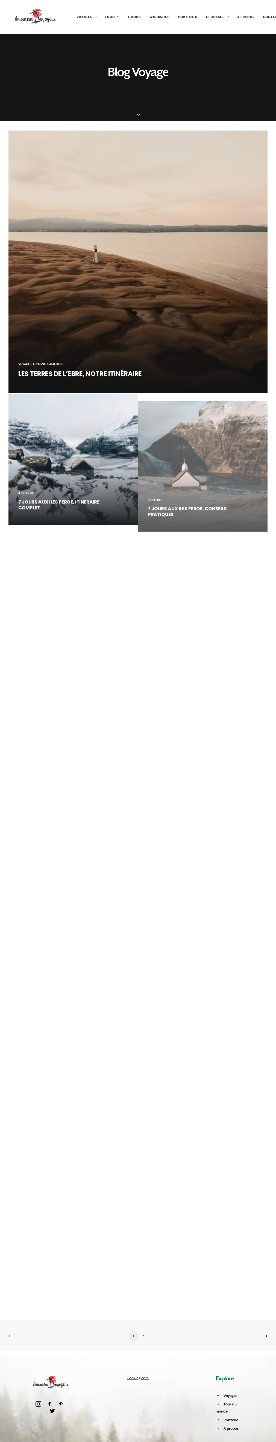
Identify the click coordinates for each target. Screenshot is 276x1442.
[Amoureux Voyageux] (30, 16)
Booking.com (138, 1378)
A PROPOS (236, 17)
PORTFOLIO (178, 17)
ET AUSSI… (207, 17)
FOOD (102, 17)
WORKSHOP (150, 17)
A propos (231, 1428)
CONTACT (261, 17)
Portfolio (231, 1420)
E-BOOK (124, 17)
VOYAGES (77, 17)
